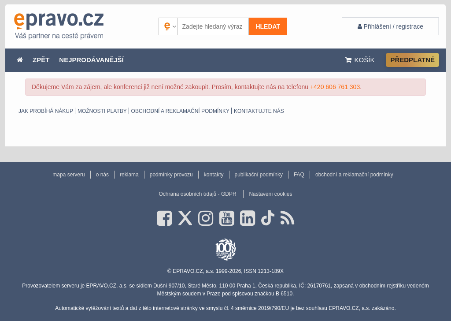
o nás (102, 175)
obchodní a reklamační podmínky (180, 111)
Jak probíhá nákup (45, 111)
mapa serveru (68, 175)
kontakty (214, 175)
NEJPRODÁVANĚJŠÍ (91, 59)
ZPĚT (41, 59)
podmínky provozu (171, 175)
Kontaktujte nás (259, 111)
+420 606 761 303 (335, 86)
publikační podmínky (259, 175)
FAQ (299, 175)
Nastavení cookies (270, 194)
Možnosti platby (102, 111)
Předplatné (412, 59)
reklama (129, 175)
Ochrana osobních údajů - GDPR (197, 194)
